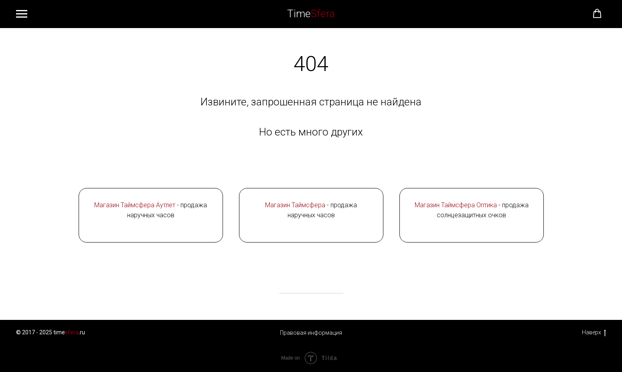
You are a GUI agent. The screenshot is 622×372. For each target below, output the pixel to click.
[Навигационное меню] (21, 14)
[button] (597, 13)
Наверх (594, 332)
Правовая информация (311, 333)
